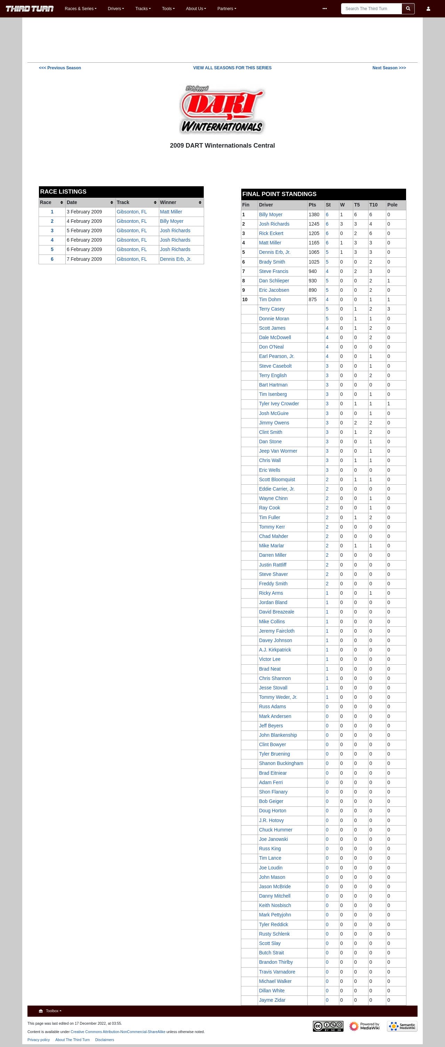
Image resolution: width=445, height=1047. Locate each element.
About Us (194, 8)
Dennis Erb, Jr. (175, 259)
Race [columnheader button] (45, 202)
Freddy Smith (273, 583)
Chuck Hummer (275, 830)
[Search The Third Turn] (371, 8)
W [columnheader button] (342, 205)
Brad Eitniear (273, 773)
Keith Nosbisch (275, 905)
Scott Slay (270, 943)
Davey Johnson (275, 640)
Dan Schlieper (274, 280)
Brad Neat (270, 669)
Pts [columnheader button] (312, 205)
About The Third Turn (72, 1040)
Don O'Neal (271, 347)
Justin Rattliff (272, 565)
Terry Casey (272, 309)
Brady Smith (272, 262)
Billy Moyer (171, 221)
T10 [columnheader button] (373, 205)
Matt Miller (171, 211)
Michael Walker (275, 981)
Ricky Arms (271, 593)
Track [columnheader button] (123, 202)
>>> (389, 67)
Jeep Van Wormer (278, 451)
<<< (60, 67)
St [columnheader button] (328, 205)
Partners (225, 8)
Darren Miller (272, 555)
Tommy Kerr (272, 527)
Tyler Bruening (274, 754)
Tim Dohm (270, 299)
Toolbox (52, 1011)
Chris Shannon (275, 678)
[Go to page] (408, 8)
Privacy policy (38, 1040)
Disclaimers (104, 1040)
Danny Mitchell (274, 896)
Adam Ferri (271, 782)
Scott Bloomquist (277, 479)
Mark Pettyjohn (275, 914)
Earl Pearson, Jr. (276, 356)
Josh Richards (175, 230)
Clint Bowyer (272, 744)
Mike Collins (272, 621)
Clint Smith (270, 432)
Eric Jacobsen (274, 290)
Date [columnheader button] (72, 202)
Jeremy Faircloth (276, 631)
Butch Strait (271, 952)
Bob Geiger (271, 801)
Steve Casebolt (275, 366)
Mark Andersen (275, 716)
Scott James (272, 328)
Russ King (270, 848)
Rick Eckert (271, 233)
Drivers (114, 8)
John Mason (272, 877)
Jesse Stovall (273, 687)
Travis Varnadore (277, 972)
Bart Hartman (273, 385)
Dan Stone (270, 441)
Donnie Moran (274, 318)
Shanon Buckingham (281, 763)
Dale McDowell (275, 337)
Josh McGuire (274, 413)
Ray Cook (269, 507)
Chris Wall (270, 460)
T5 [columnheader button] (357, 205)
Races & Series (79, 8)
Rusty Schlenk (274, 934)
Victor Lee (270, 659)
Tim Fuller (269, 517)
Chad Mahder (273, 536)
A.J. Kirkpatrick (275, 650)
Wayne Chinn (273, 498)
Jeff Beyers (271, 725)
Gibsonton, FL (132, 211)
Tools (167, 8)
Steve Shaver (273, 574)
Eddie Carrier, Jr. (277, 489)
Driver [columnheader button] (266, 205)
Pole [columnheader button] (392, 205)
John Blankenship (278, 735)
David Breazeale (276, 612)
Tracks (141, 8)
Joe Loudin (271, 867)
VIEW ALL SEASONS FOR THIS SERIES (232, 67)
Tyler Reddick (273, 924)
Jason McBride (275, 886)
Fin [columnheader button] (246, 205)
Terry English (273, 375)
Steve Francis (273, 271)
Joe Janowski (273, 839)
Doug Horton (272, 810)
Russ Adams (272, 706)
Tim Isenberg (273, 394)
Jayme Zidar (272, 1000)
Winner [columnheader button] (168, 202)
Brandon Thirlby (276, 962)
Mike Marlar (271, 545)
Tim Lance (270, 858)
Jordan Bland (273, 602)
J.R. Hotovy (271, 820)
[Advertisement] (222, 39)
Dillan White (272, 990)
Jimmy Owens (274, 422)
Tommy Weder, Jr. (278, 697)
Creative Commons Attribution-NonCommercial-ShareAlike (118, 1032)
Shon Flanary (273, 792)
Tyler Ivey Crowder (279, 403)
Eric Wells (269, 470)
